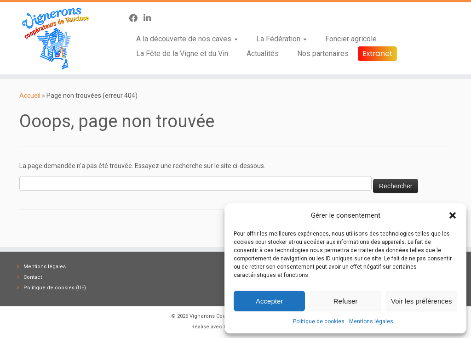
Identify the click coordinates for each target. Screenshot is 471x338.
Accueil (29, 95)
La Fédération (281, 38)
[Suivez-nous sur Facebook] (136, 18)
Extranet (377, 53)
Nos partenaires (323, 53)
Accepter (269, 301)
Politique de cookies (319, 321)
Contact (32, 277)
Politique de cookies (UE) (54, 288)
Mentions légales (371, 321)
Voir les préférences (421, 301)
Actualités (263, 53)
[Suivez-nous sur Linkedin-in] (150, 18)
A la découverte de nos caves (187, 38)
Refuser (345, 301)
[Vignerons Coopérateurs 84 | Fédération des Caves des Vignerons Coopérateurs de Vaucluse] (55, 38)
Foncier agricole (351, 38)
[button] (452, 215)
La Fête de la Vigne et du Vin (182, 53)
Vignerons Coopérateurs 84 (223, 316)
